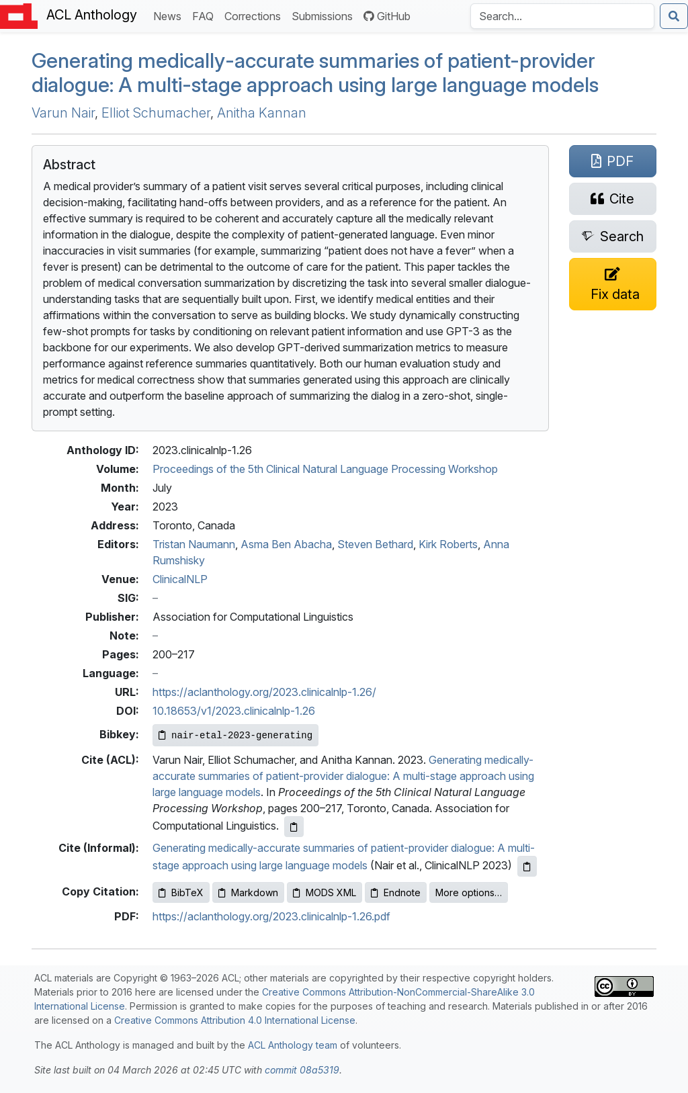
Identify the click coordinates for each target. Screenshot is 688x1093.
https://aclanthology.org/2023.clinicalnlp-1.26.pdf (271, 916)
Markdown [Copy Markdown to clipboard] (248, 892)
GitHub (387, 16)
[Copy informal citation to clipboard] (527, 866)
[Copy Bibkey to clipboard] (235, 735)
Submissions (325, 15)
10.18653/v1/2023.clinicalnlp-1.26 (234, 710)
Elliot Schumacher (155, 113)
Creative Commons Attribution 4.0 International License (234, 1020)
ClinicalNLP (180, 579)
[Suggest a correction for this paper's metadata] (612, 284)
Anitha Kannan (261, 113)
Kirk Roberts (448, 544)
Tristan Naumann (194, 544)
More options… (468, 892)
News (170, 15)
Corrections (255, 15)
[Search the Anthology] (562, 16)
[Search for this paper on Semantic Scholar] (612, 236)
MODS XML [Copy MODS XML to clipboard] (324, 892)
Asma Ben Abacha (286, 544)
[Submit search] (674, 16)
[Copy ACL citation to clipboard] (294, 826)
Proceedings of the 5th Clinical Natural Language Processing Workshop (325, 469)
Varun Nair (63, 113)
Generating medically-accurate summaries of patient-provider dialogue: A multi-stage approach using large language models (315, 72)
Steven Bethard (375, 544)
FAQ (205, 15)
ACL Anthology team (292, 1045)
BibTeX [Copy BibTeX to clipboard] (181, 892)
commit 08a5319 (302, 1070)
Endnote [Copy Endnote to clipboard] (396, 892)
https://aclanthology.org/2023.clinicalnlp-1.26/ (264, 692)
